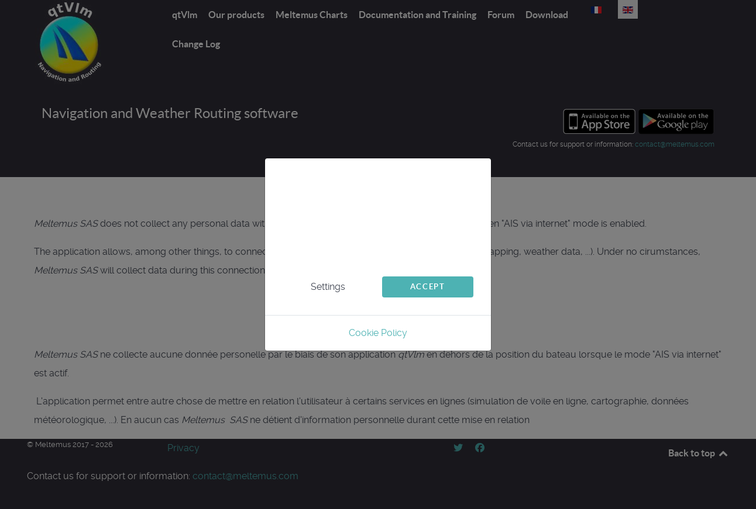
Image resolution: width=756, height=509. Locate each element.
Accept (427, 286)
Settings (328, 286)
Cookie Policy (378, 332)
